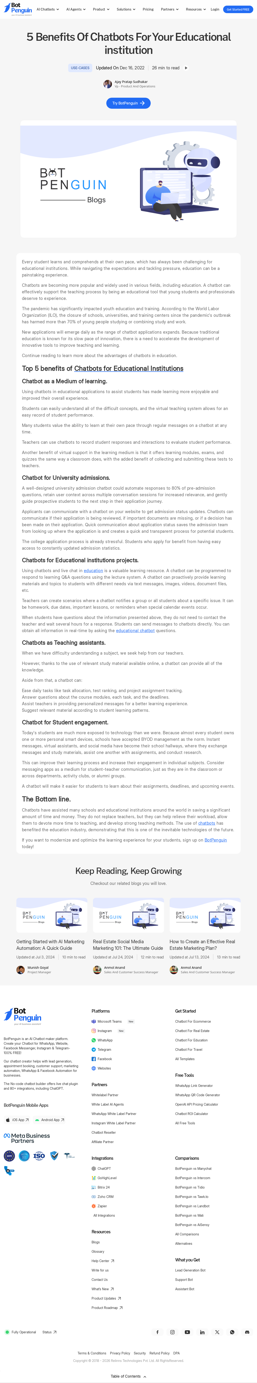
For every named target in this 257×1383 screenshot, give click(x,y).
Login (215, 9)
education (93, 570)
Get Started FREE (238, 9)
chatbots (206, 823)
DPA (176, 1353)
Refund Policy (160, 1353)
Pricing (148, 9)
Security (140, 1353)
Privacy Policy (120, 1353)
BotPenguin (216, 840)
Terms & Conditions (92, 1353)
